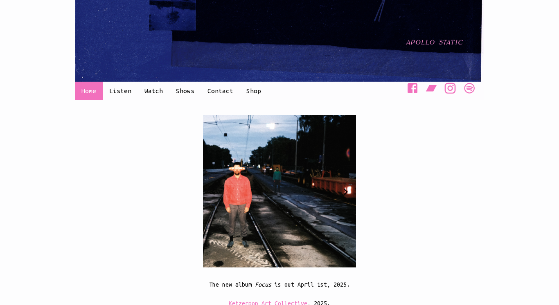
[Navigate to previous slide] (213, 192)
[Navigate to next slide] (346, 192)
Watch (153, 90)
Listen (120, 90)
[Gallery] (279, 191)
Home (88, 90)
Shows (185, 90)
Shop (253, 90)
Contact (220, 90)
